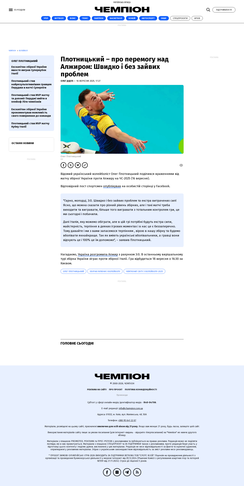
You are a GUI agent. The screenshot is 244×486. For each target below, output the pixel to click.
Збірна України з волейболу (105, 271)
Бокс (73, 18)
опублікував (112, 186)
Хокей (132, 18)
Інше (163, 18)
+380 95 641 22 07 (127, 420)
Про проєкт (115, 389)
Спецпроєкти (180, 18)
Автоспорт (148, 18)
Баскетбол (116, 18)
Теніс (85, 18)
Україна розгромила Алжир (98, 254)
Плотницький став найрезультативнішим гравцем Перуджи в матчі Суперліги (31, 84)
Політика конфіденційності (141, 389)
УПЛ (46, 18)
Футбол (58, 18)
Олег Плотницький (73, 271)
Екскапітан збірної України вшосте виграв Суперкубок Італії (29, 70)
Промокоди (122, 395)
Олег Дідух (67, 81)
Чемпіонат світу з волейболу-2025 (144, 271)
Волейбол (23, 51)
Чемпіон (12, 51)
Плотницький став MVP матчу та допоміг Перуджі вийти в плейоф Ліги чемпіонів (30, 98)
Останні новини (22, 143)
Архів (197, 18)
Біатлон (98, 18)
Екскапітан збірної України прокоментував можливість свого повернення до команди (31, 113)
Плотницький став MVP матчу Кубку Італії (30, 125)
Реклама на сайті (97, 389)
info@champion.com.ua (131, 408)
